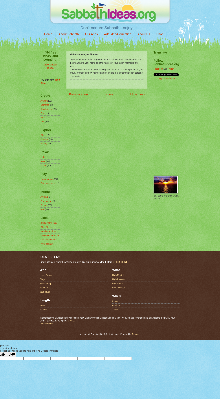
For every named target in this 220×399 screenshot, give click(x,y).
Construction (46, 109)
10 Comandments (48, 240)
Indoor (115, 301)
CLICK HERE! (121, 262)
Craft (42, 113)
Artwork (44, 101)
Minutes (43, 309)
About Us (144, 34)
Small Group (45, 283)
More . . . (72, 321)
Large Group (45, 275)
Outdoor (116, 305)
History (43, 143)
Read (43, 161)
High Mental (118, 275)
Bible (42, 135)
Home (48, 34)
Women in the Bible (49, 235)
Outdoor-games (47, 183)
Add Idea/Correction (117, 34)
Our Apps (91, 34)
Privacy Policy (46, 324)
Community (45, 201)
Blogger (135, 334)
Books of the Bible (48, 223)
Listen (43, 157)
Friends (44, 205)
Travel (115, 309)
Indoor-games (46, 179)
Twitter (170, 69)
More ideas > (138, 94)
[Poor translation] (11, 354)
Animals (44, 197)
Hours (42, 305)
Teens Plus (45, 288)
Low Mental (117, 283)
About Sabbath (69, 34)
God (42, 209)
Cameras (44, 105)
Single (43, 279)
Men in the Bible (48, 231)
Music (43, 117)
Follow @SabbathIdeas (164, 79)
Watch (43, 165)
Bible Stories (46, 227)
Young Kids (45, 292)
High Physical (118, 279)
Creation (44, 139)
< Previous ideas (77, 94)
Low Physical (118, 288)
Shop (159, 34)
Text (42, 122)
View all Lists (46, 244)
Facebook (158, 69)
